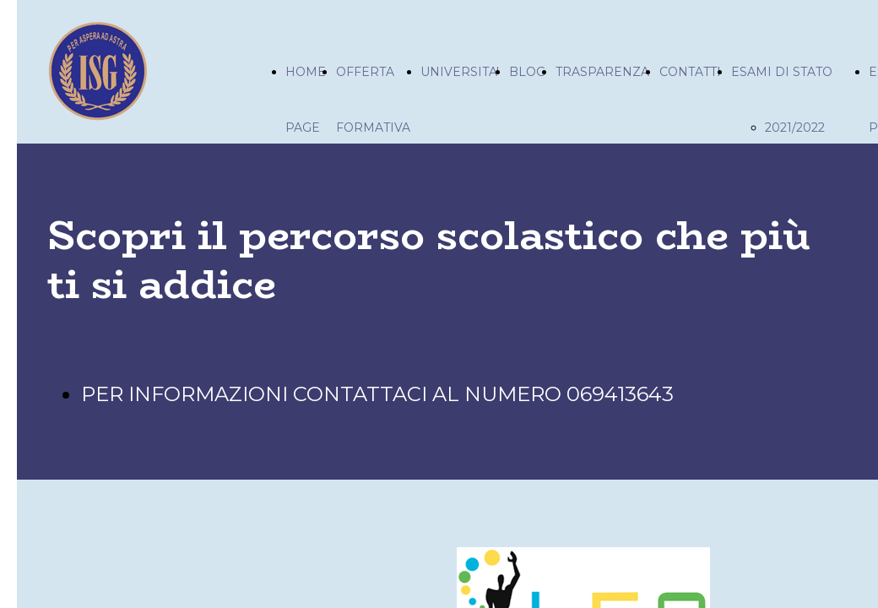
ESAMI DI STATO (781, 71)
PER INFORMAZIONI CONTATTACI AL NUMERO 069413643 (377, 394)
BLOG (527, 71)
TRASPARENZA (602, 71)
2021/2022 (795, 127)
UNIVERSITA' (459, 71)
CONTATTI (690, 71)
